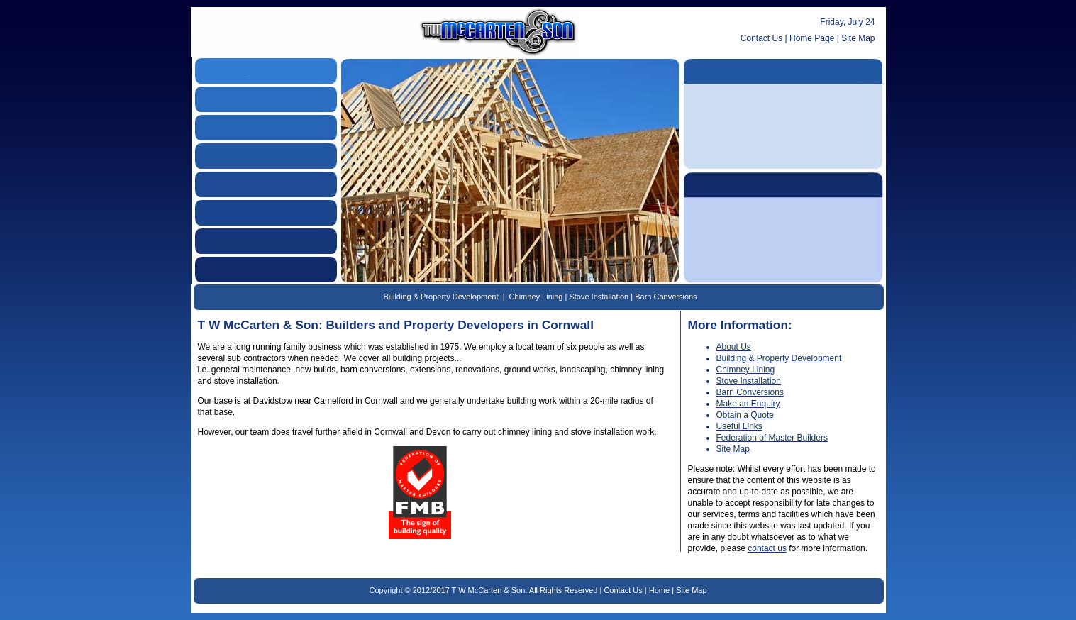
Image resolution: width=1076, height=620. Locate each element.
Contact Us (761, 38)
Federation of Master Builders (772, 438)
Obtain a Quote (745, 415)
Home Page (811, 38)
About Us (733, 347)
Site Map (858, 38)
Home (659, 590)
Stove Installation (598, 296)
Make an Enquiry (748, 404)
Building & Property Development (440, 296)
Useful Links (739, 426)
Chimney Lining (536, 296)
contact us (767, 548)
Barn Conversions (666, 296)
